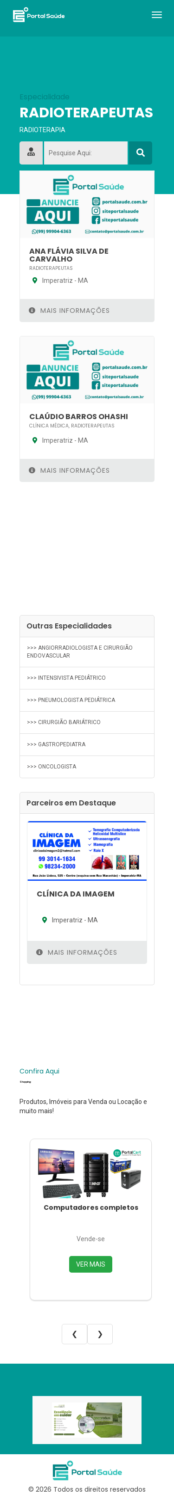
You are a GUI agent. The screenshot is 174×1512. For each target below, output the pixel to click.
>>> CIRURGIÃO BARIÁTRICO (64, 722)
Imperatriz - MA (58, 280)
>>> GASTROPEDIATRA (56, 744)
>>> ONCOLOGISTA (51, 766)
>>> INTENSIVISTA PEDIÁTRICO (66, 678)
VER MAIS (90, 1264)
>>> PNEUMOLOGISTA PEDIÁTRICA (71, 700)
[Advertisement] (87, 548)
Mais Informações (69, 310)
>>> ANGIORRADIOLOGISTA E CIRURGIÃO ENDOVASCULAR (80, 652)
